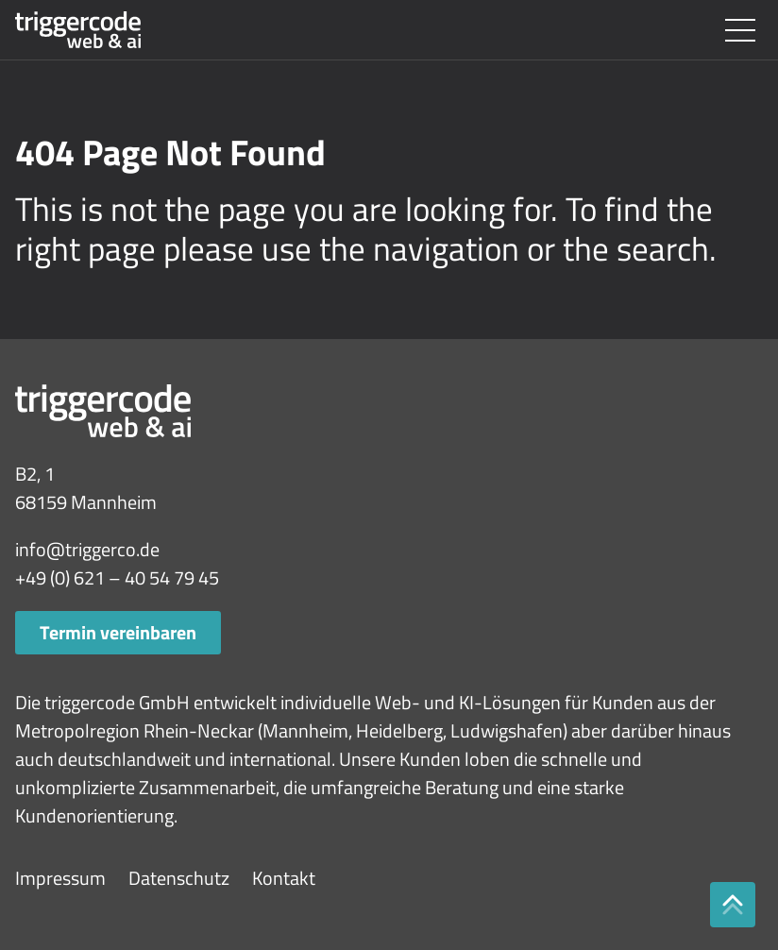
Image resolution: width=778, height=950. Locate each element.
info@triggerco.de (87, 549)
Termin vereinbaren (118, 632)
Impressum (60, 877)
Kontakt (283, 877)
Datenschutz (178, 877)
